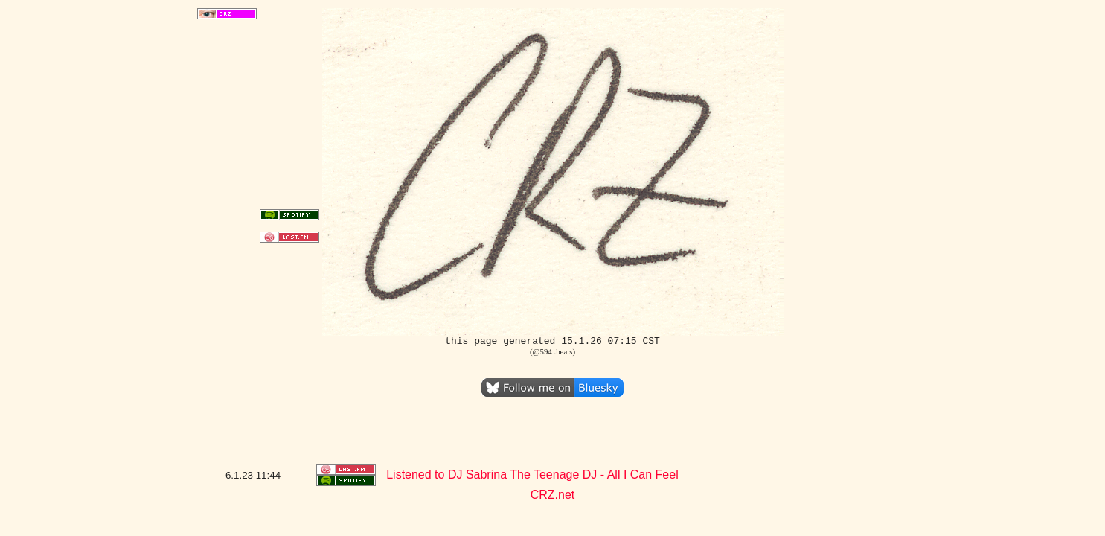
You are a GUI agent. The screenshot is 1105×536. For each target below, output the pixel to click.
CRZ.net (553, 494)
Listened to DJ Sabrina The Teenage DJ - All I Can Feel (532, 474)
